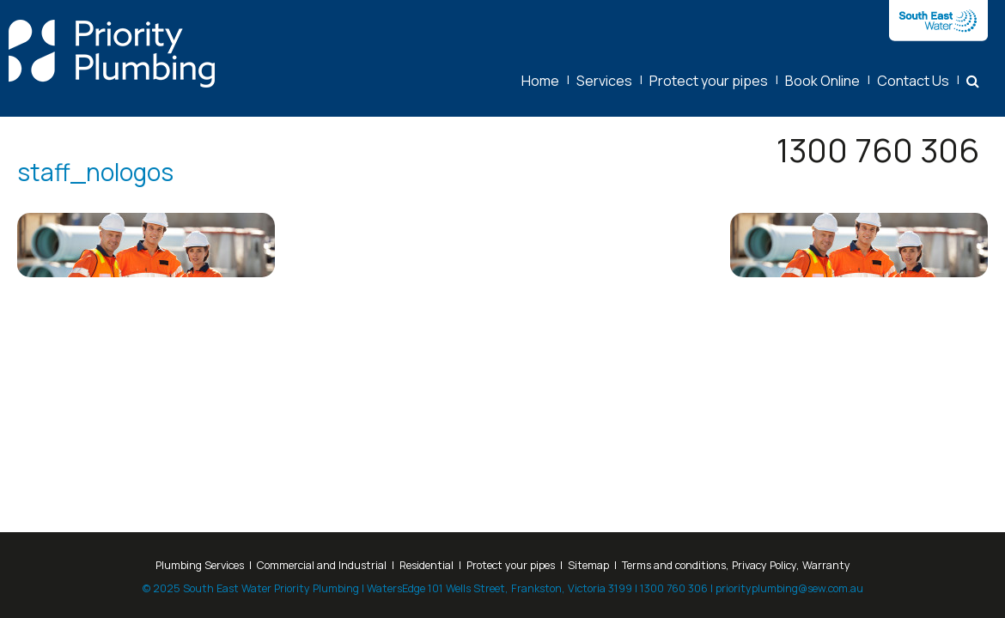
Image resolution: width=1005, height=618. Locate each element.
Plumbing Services (199, 565)
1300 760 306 (878, 150)
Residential (426, 565)
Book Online (822, 80)
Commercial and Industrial (322, 565)
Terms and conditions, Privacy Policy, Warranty (736, 565)
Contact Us (913, 80)
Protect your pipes (708, 80)
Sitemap (588, 565)
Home (540, 80)
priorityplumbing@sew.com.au (789, 588)
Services (604, 80)
